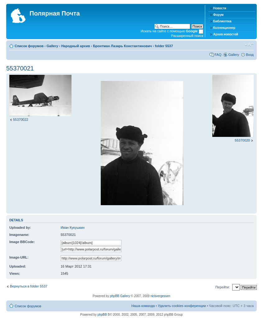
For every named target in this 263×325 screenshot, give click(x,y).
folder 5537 (164, 46)
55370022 (20, 119)
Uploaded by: (20, 227)
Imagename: (19, 235)
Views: (14, 273)
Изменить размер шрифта (249, 44)
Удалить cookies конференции (182, 306)
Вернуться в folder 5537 (28, 286)
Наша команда (143, 306)
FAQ (218, 54)
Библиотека (222, 21)
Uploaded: (17, 266)
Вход (250, 54)
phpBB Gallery (120, 296)
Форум (218, 14)
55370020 (242, 140)
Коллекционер (224, 27)
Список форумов (29, 46)
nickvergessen (160, 296)
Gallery (52, 46)
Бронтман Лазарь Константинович (122, 46)
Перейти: (222, 287)
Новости (219, 8)
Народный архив (75, 46)
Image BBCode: (22, 242)
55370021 (20, 68)
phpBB (102, 314)
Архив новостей (225, 34)
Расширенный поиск (187, 36)
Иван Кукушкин (73, 227)
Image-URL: (19, 257)
